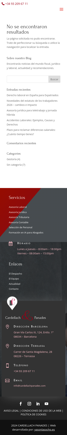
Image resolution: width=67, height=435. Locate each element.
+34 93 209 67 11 (24, 371)
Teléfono (21, 365)
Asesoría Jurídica (18, 212)
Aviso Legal (11, 410)
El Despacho (15, 273)
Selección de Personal (20, 227)
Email (18, 380)
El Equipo (14, 278)
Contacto (14, 288)
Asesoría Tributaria (19, 217)
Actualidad (14, 283)
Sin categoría (14, 164)
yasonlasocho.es (44, 429)
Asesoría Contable (18, 222)
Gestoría (12, 159)
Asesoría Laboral (18, 207)
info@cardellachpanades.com (29, 385)
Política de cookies (33, 414)
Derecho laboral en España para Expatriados (32, 95)
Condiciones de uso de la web (41, 410)
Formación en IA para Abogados (26, 232)
